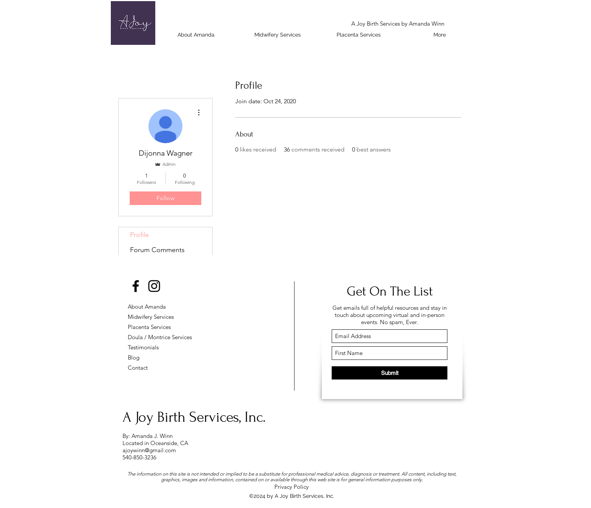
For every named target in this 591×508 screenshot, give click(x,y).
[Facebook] (136, 286)
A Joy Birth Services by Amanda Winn (397, 23)
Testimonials (143, 347)
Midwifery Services (151, 316)
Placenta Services (149, 327)
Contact (138, 367)
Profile (139, 235)
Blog (133, 357)
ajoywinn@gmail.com (149, 450)
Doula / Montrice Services (154, 337)
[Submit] (389, 372)
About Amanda (147, 306)
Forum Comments (157, 250)
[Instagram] (154, 286)
